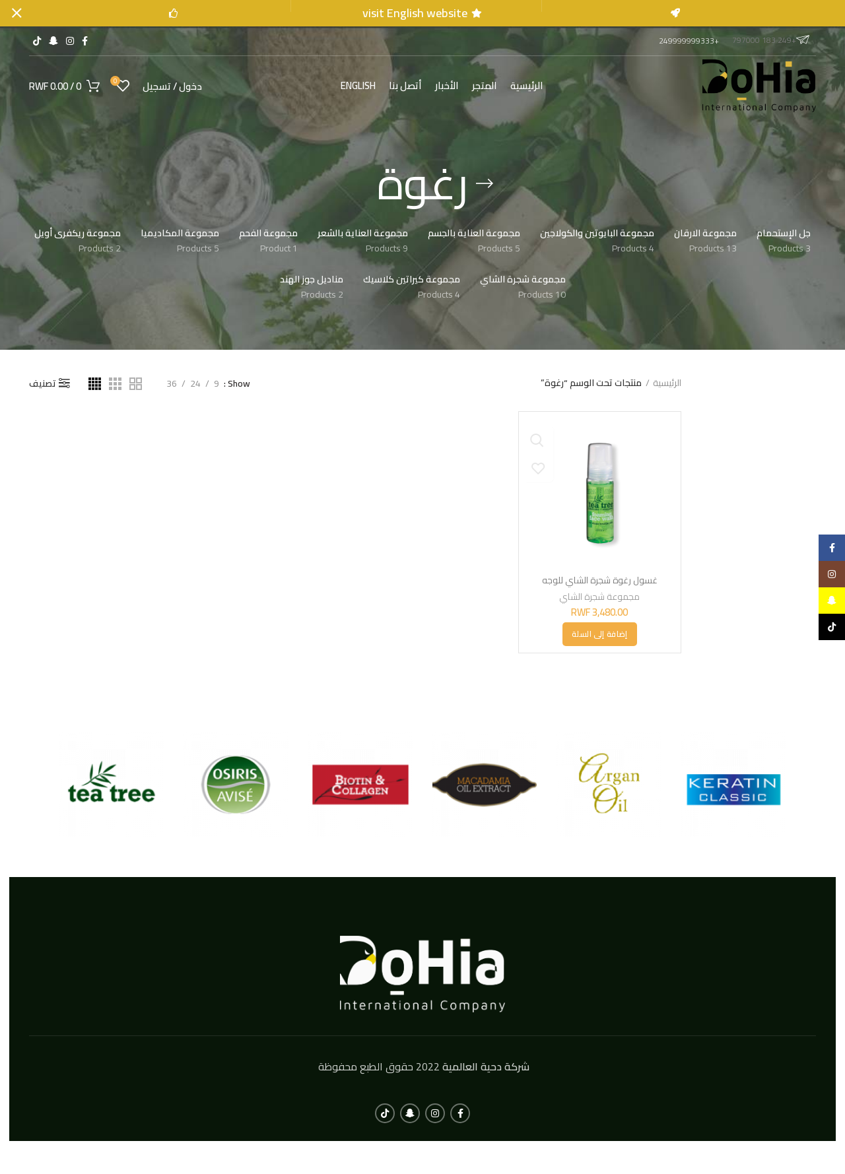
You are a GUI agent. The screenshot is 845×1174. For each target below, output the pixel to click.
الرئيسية (667, 383)
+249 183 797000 (770, 39)
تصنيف (42, 382)
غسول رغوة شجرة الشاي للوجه (600, 580)
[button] (599, 633)
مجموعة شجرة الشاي (599, 596)
